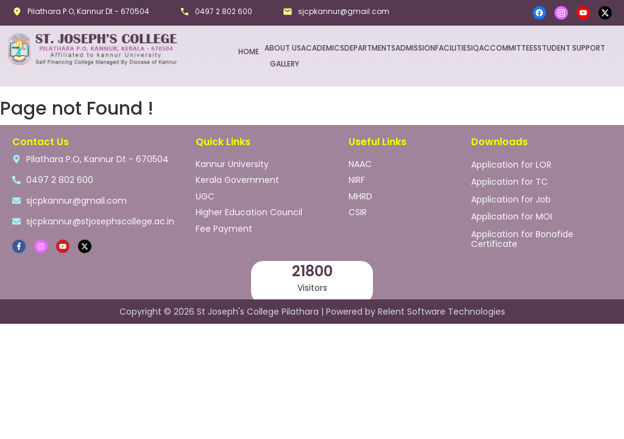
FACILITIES (453, 47)
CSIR (358, 206)
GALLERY (284, 63)
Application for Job (511, 194)
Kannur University (232, 162)
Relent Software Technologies (441, 310)
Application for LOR (511, 163)
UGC (205, 191)
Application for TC (509, 179)
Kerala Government (237, 177)
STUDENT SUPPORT (571, 47)
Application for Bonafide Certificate (522, 231)
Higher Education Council (249, 206)
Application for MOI (511, 210)
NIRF (357, 177)
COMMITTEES (513, 47)
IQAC (480, 47)
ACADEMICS (322, 47)
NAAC (360, 162)
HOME (248, 51)
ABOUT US (282, 47)
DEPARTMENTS (369, 47)
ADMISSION (415, 47)
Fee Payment (224, 221)
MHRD (360, 191)
